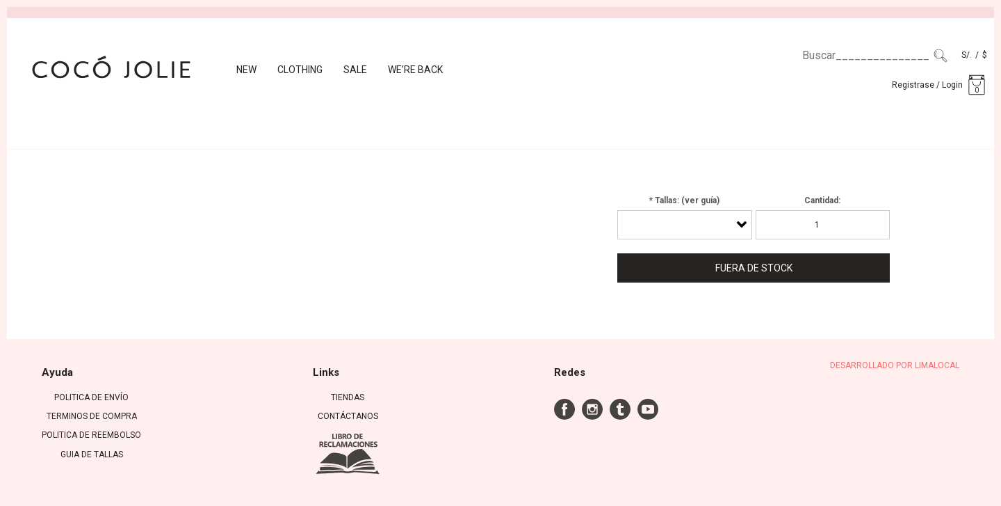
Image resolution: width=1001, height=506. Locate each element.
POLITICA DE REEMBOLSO (91, 435)
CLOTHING (300, 69)
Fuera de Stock (753, 268)
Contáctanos (348, 416)
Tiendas (347, 397)
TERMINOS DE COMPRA (92, 416)
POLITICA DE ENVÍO (91, 397)
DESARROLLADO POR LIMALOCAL (894, 365)
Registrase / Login (927, 85)
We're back (415, 69)
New (246, 69)
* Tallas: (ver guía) (684, 200)
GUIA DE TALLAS (91, 454)
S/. (966, 55)
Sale (355, 69)
